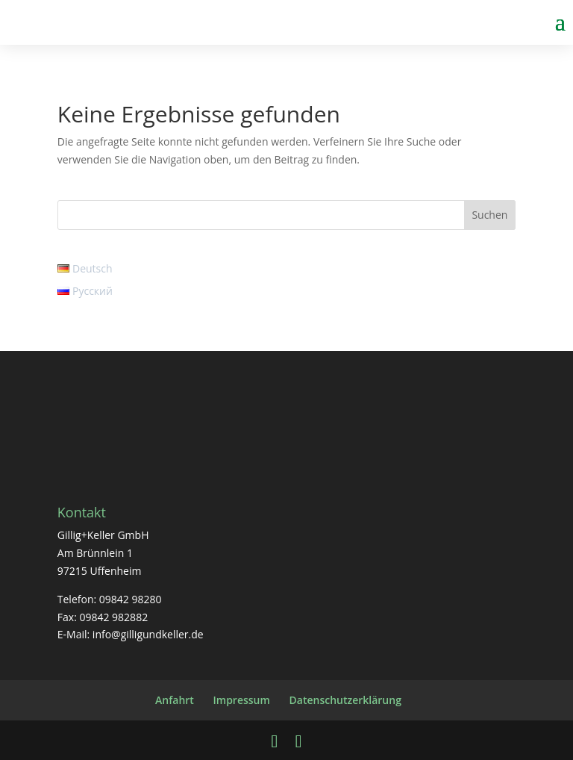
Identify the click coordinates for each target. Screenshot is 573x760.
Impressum (241, 700)
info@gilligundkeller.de (148, 634)
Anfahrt (174, 700)
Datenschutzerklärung (345, 700)
